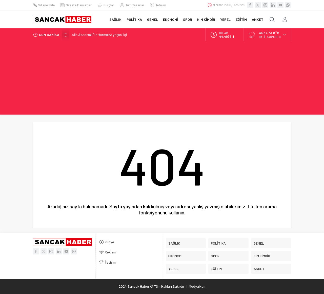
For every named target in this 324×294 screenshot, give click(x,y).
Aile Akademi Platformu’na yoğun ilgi (99, 34)
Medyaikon (197, 286)
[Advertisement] (162, 79)
